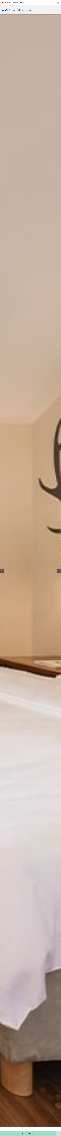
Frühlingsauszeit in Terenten (30, 1109)
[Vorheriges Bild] (2, 571)
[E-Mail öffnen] (58, 1133)
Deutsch (6, 3)
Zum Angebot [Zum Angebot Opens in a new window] (15, 1115)
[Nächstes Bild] (59, 571)
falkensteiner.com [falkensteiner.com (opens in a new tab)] (18, 2)
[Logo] (30, 10)
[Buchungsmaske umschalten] (28, 1133)
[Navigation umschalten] (3, 10)
